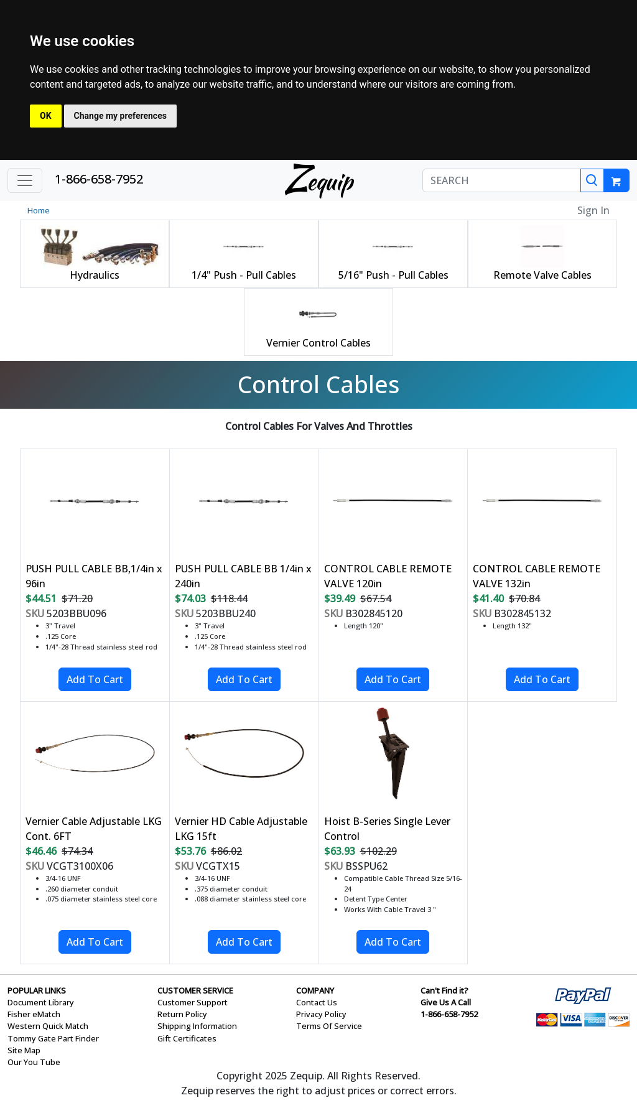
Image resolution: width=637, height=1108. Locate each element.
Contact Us (316, 1002)
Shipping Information (197, 1025)
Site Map (23, 1050)
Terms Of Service (329, 1025)
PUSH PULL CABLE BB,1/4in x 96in (94, 576)
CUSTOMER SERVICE (195, 990)
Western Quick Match (47, 1025)
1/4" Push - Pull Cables (244, 275)
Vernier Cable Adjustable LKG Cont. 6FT (94, 828)
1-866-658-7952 (99, 178)
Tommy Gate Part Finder (53, 1038)
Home (38, 210)
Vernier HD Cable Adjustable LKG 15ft (241, 828)
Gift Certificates (186, 1038)
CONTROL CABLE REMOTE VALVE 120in (388, 576)
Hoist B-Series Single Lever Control (387, 828)
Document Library (40, 1002)
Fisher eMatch (33, 1014)
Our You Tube (33, 1062)
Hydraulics (94, 275)
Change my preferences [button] (120, 116)
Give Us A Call (446, 1002)
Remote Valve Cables (542, 275)
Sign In (593, 210)
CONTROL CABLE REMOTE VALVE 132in (536, 576)
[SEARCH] (501, 180)
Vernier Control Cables (318, 343)
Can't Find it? (444, 990)
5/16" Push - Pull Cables (393, 275)
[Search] (592, 180)
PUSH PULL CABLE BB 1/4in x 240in (243, 576)
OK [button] (46, 116)
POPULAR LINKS (36, 990)
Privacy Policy (321, 1014)
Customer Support (192, 1002)
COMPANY (315, 990)
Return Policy (182, 1014)
